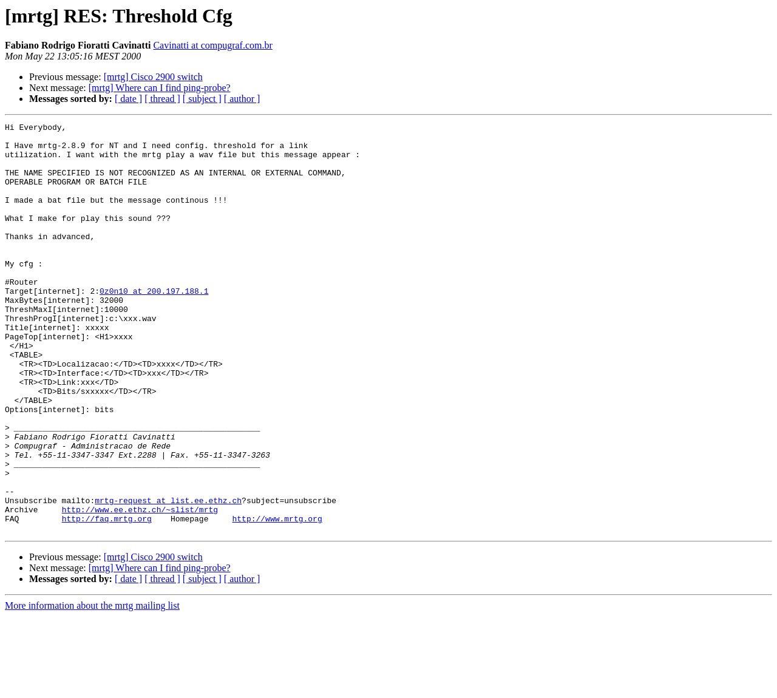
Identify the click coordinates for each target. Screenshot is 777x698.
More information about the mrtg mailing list (92, 687)
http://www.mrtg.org (277, 598)
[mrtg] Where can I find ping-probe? (160, 88)
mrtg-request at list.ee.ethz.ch (168, 576)
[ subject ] (202, 98)
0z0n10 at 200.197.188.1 (154, 325)
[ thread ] (162, 98)
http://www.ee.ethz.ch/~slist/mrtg (140, 587)
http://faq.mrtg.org (107, 598)
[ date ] (128, 98)
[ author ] (242, 98)
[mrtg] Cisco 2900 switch (153, 77)
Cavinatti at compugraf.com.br (212, 45)
